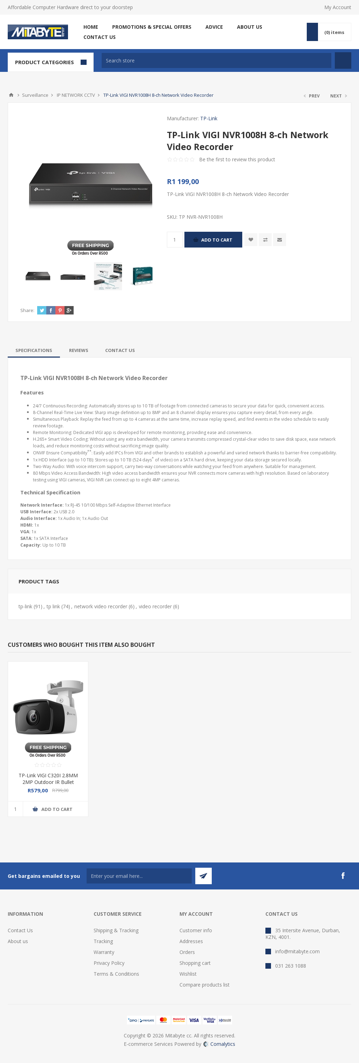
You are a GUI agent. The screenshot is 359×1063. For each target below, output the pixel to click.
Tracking (103, 941)
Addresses (191, 941)
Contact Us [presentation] (120, 350)
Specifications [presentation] (33, 350)
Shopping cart (195, 963)
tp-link (25, 606)
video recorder (155, 606)
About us (18, 941)
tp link (53, 606)
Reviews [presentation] (78, 350)
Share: (27, 310)
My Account (337, 7)
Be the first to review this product (237, 159)
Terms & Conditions (116, 973)
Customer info (196, 930)
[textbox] (216, 60)
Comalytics (219, 1044)
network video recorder (100, 606)
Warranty (104, 952)
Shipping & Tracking (116, 930)
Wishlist (188, 973)
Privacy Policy (109, 963)
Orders (187, 952)
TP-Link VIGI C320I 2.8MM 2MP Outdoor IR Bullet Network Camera (48, 782)
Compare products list (205, 984)
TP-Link (208, 118)
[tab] (34, 350)
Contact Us (20, 930)
